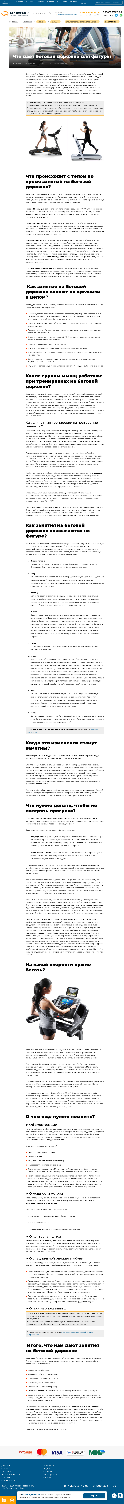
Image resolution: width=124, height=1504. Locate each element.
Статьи (47, 1477)
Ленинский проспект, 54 (67, 14)
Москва (65, 12)
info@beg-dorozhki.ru (12, 1488)
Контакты (74, 2)
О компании (85, 3)
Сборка (29, 2)
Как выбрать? (6, 3)
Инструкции (50, 1474)
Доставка (19, 2)
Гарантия (40, 2)
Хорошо (95, 1496)
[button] (109, 3)
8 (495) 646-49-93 (89, 12)
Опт (65, 2)
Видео (46, 1468)
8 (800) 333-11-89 (112, 12)
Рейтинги (48, 1465)
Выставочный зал (52, 3)
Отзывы (47, 1471)
